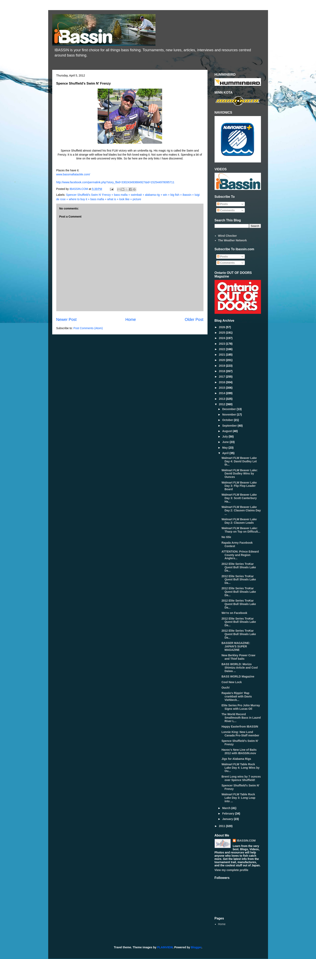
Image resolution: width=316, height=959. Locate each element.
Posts (222, 204)
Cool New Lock (231, 682)
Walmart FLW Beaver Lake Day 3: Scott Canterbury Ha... (239, 498)
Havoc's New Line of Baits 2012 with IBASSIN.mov (239, 751)
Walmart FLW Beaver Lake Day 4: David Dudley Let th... (239, 461)
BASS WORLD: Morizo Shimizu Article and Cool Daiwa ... (239, 668)
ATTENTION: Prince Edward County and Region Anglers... (240, 555)
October (228, 420)
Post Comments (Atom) (88, 328)
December (229, 409)
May (225, 447)
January (228, 819)
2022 (222, 349)
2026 (222, 327)
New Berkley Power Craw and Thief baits (238, 657)
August (227, 431)
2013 (222, 398)
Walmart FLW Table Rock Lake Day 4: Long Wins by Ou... (240, 768)
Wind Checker (227, 235)
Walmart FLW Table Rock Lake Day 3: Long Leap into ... (238, 798)
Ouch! (225, 687)
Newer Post (66, 319)
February (228, 813)
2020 (222, 360)
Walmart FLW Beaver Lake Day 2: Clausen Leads (239, 521)
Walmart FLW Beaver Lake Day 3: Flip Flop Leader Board (239, 486)
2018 (222, 371)
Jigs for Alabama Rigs (236, 758)
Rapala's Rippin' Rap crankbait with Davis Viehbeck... (236, 696)
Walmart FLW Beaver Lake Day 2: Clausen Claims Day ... (241, 510)
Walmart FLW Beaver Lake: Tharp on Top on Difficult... (240, 530)
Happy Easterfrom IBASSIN (239, 726)
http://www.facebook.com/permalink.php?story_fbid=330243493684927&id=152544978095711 (115, 182)
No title (226, 537)
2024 (222, 338)
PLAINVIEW (165, 947)
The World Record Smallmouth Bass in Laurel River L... (241, 718)
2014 (222, 393)
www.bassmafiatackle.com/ (73, 174)
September (230, 425)
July (225, 436)
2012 (222, 404)
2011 (222, 826)
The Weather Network (232, 240)
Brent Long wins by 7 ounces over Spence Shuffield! (241, 778)
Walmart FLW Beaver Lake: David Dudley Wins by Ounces (239, 474)
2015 (222, 387)
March (226, 808)
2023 (222, 343)
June (226, 442)
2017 (222, 376)
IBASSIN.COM (79, 189)
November (229, 414)
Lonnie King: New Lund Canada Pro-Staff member (240, 733)
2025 (222, 332)
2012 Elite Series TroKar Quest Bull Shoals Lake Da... (238, 567)
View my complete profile (231, 870)
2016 (222, 382)
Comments (226, 210)
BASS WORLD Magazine (237, 676)
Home (130, 319)
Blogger (196, 947)
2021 (222, 354)
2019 (222, 365)
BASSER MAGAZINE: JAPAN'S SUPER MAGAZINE (235, 646)
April (225, 453)
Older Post (194, 319)
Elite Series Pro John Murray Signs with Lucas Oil (240, 707)
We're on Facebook (234, 613)
